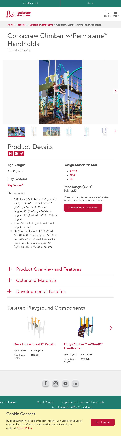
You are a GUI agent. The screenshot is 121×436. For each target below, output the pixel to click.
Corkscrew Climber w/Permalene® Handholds (78, 25)
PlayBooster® (15, 185)
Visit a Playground (30, 3)
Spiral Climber (45, 402)
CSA (72, 175)
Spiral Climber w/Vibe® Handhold (72, 407)
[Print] (10, 153)
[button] (115, 91)
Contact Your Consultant (83, 207)
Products (21, 25)
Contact (90, 3)
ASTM (73, 171)
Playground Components (41, 25)
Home (10, 25)
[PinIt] (21, 153)
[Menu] (115, 14)
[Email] (16, 153)
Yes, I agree (102, 422)
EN (71, 179)
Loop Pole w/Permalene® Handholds (82, 402)
